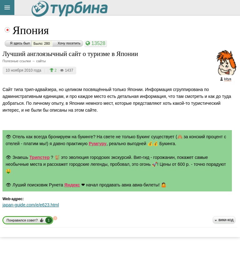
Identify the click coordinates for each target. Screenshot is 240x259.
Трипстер (39, 157)
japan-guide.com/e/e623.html (30, 204)
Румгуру (98, 143)
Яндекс (72, 184)
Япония (30, 30)
